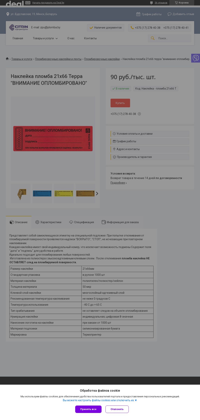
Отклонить (117, 409)
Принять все (88, 409)
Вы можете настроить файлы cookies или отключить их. (99, 400)
